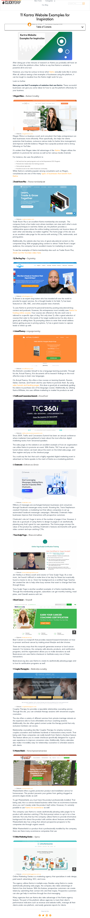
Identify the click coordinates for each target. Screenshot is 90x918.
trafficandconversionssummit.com (32, 433)
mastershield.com (27, 788)
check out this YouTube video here (27, 253)
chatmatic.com (26, 502)
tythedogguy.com (27, 296)
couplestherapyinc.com (29, 706)
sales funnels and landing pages (26, 385)
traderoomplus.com (28, 219)
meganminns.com (27, 134)
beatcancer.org (26, 637)
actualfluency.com (27, 368)
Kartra (51, 72)
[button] (82, 27)
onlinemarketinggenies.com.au (31, 874)
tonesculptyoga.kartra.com (30, 572)
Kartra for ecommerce (34, 808)
